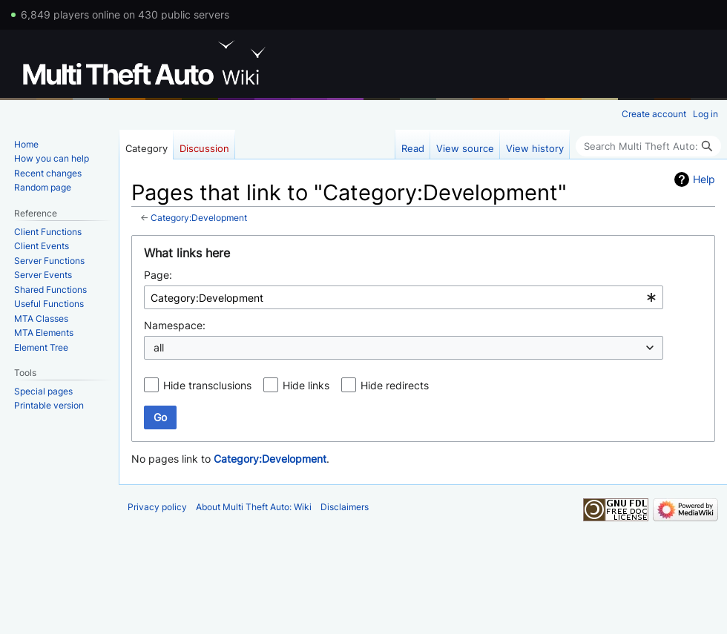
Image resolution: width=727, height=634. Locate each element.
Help (704, 179)
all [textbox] (159, 347)
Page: (158, 274)
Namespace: (174, 325)
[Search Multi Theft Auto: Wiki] (648, 146)
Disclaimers (344, 506)
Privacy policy (157, 506)
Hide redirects (395, 385)
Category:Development (199, 218)
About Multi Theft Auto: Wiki (254, 506)
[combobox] (403, 297)
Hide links (306, 385)
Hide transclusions (207, 385)
